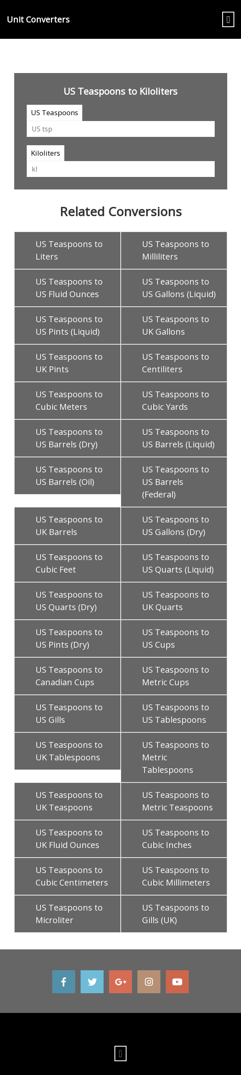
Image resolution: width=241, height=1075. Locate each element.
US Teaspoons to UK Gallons (175, 325)
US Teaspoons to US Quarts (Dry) (69, 601)
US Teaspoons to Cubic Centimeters (72, 876)
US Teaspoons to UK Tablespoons (69, 751)
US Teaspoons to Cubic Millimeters (176, 876)
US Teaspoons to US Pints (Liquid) (69, 325)
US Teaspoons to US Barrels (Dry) (69, 438)
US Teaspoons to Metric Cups (175, 676)
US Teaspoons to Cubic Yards (175, 400)
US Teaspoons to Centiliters (175, 363)
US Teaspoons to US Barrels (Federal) (175, 482)
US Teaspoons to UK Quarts (175, 601)
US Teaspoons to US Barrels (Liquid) (178, 438)
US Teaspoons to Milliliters (175, 250)
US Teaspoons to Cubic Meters (69, 400)
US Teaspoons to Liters (69, 250)
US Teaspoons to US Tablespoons (175, 713)
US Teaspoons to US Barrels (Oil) (69, 475)
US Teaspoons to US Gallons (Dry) (175, 526)
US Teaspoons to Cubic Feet (69, 563)
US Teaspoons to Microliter (69, 914)
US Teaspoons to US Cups (175, 638)
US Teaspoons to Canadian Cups (69, 676)
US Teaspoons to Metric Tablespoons (175, 757)
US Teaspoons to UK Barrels (69, 526)
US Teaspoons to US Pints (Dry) (69, 638)
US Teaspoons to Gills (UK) (175, 914)
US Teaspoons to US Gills (69, 713)
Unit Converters (38, 19)
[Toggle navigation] (228, 19)
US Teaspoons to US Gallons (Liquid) (179, 288)
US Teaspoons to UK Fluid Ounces (69, 838)
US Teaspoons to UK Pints (69, 363)
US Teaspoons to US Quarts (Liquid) (178, 563)
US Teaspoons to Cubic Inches (175, 838)
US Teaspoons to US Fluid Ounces (69, 288)
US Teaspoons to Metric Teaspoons (177, 801)
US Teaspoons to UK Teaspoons (69, 801)
